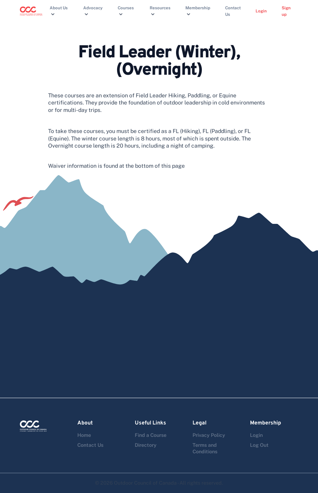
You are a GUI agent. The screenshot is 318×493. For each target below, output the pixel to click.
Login (261, 10)
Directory (146, 445)
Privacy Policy (209, 435)
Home (84, 435)
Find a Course (150, 435)
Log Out (259, 445)
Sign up (286, 11)
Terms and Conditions (205, 448)
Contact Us (233, 11)
